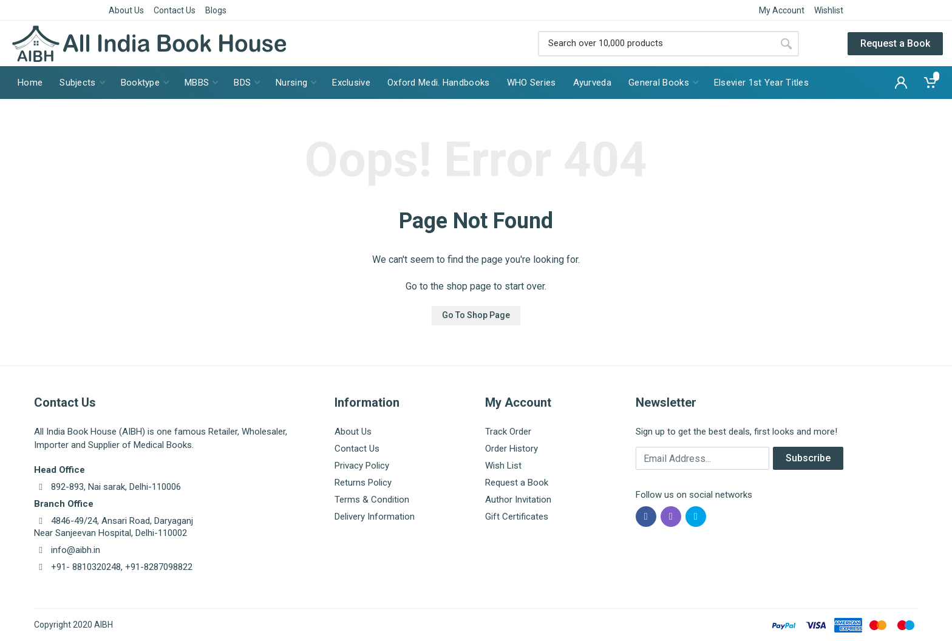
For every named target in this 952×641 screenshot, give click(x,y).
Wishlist (828, 10)
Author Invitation (518, 499)
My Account (781, 10)
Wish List (503, 465)
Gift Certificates (516, 516)
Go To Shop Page (476, 315)
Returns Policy (363, 482)
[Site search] (655, 43)
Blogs (215, 10)
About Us (126, 10)
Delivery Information (375, 516)
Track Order (508, 431)
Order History (511, 448)
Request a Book (895, 43)
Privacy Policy (362, 465)
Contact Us (174, 10)
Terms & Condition (372, 499)
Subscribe (808, 458)
